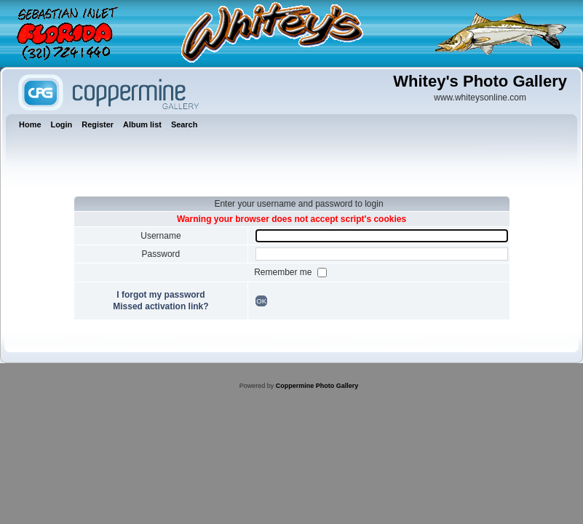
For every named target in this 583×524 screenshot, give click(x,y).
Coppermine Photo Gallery (317, 385)
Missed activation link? (160, 306)
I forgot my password (160, 295)
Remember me (284, 272)
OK (261, 301)
